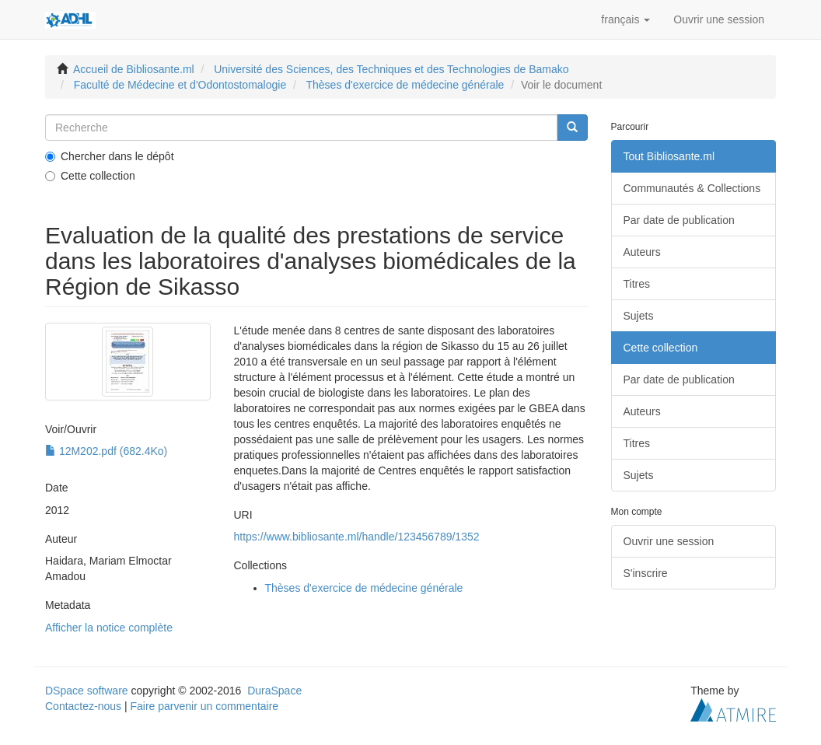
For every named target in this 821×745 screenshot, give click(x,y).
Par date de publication (679, 220)
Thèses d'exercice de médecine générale (405, 85)
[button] (625, 19)
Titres (637, 284)
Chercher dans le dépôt (109, 156)
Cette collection (90, 176)
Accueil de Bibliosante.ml (133, 69)
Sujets (639, 316)
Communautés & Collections (692, 188)
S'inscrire (646, 573)
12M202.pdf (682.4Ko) (106, 451)
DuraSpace (274, 690)
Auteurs (642, 252)
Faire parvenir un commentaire (204, 706)
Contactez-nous (83, 706)
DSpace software (86, 690)
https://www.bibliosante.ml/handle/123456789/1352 (357, 536)
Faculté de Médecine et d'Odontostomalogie (180, 85)
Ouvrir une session (669, 541)
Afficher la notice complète (109, 627)
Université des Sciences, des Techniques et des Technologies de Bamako (391, 69)
